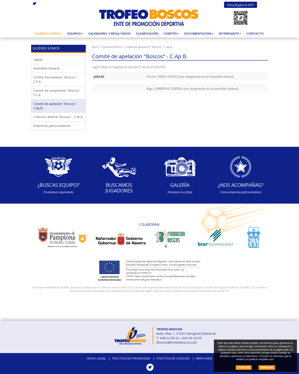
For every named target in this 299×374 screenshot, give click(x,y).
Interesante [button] (230, 33)
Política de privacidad (131, 358)
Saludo (38, 59)
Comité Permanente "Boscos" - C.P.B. (55, 79)
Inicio (95, 47)
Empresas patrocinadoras (51, 126)
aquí (271, 359)
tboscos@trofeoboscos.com (176, 342)
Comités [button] (171, 33)
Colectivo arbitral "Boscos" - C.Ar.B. (58, 117)
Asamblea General (46, 68)
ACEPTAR (244, 367)
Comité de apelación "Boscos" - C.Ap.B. (55, 106)
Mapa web (204, 358)
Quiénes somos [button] (48, 33)
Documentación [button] (198, 33)
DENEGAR (267, 367)
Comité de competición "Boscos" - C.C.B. (57, 92)
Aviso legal (96, 358)
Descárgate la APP (240, 5)
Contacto (255, 33)
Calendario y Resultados (109, 33)
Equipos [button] (75, 33)
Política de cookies (173, 358)
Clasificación (147, 33)
